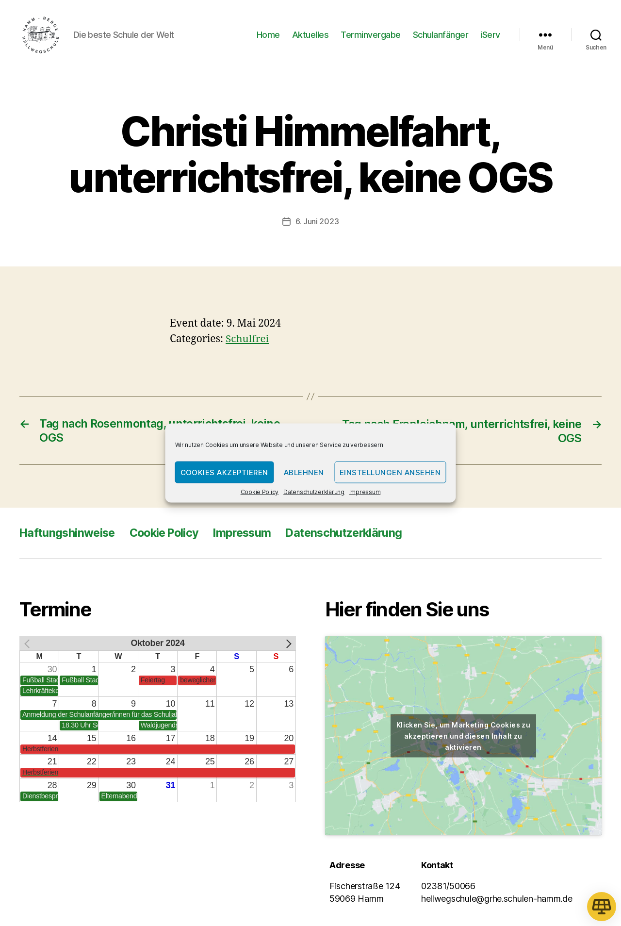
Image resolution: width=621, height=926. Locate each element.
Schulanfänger (441, 35)
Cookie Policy (260, 492)
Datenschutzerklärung (313, 492)
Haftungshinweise (68, 533)
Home (268, 35)
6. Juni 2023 (317, 223)
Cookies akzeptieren (224, 472)
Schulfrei (248, 340)
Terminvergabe (371, 35)
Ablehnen (304, 472)
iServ (490, 35)
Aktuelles (310, 35)
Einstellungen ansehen (390, 472)
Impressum (365, 492)
